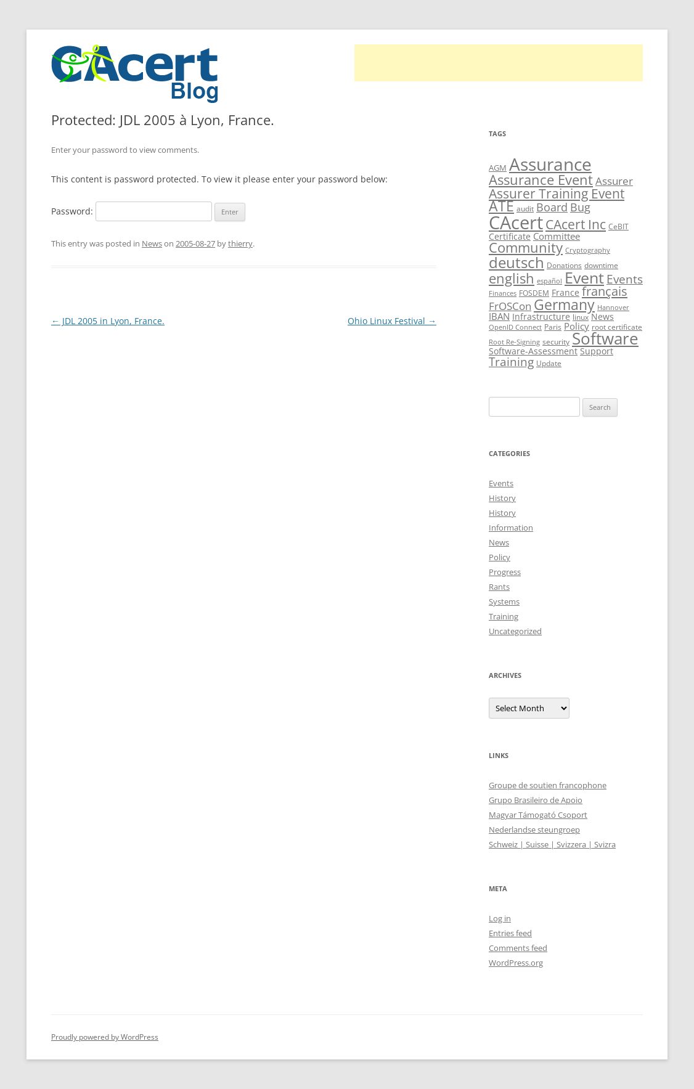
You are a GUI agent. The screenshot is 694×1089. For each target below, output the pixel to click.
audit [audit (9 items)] (525, 208)
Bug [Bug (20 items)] (580, 207)
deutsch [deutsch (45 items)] (516, 262)
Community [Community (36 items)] (526, 247)
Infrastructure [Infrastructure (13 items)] (541, 316)
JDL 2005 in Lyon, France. (108, 321)
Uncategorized (515, 631)
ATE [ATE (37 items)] (501, 206)
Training (503, 616)
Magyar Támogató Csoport (538, 814)
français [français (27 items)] (604, 291)
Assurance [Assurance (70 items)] (550, 164)
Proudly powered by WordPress (104, 1037)
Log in (500, 918)
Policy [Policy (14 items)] (576, 326)
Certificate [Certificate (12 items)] (510, 236)
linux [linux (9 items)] (581, 317)
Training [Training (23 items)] (511, 361)
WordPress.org (516, 962)
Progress (505, 571)
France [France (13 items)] (565, 292)
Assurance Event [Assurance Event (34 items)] (541, 180)
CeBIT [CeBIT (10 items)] (618, 226)
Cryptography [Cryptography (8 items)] (587, 250)
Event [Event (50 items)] (584, 277)
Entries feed (510, 933)
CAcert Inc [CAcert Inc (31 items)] (575, 224)
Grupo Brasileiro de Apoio (535, 800)
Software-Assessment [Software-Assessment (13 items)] (533, 351)
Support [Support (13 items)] (596, 351)
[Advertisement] (498, 62)
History (502, 498)
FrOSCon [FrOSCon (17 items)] (510, 306)
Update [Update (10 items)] (548, 363)
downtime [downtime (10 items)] (601, 265)
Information (511, 527)
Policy (499, 557)
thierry (240, 243)
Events (501, 483)
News (152, 243)
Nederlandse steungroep (534, 829)
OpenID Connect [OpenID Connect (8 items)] (515, 327)
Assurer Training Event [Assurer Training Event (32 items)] (556, 193)
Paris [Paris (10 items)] (552, 327)
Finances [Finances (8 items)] (502, 293)
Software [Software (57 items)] (605, 338)
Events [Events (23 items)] (624, 279)
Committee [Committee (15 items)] (556, 236)
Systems (504, 601)
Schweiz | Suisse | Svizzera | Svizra (552, 844)
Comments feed (518, 947)
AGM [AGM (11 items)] (498, 167)
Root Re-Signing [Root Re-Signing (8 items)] (514, 342)
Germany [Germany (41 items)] (564, 304)
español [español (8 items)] (549, 281)
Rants (499, 586)
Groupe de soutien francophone (547, 785)
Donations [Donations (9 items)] (564, 265)
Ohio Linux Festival (392, 321)
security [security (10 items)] (555, 341)
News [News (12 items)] (602, 316)
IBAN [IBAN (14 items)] (499, 316)
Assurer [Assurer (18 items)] (614, 181)
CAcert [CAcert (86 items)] (516, 222)
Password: (131, 211)
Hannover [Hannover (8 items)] (613, 307)
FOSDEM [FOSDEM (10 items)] (534, 293)
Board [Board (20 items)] (552, 207)
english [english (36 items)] (511, 278)
